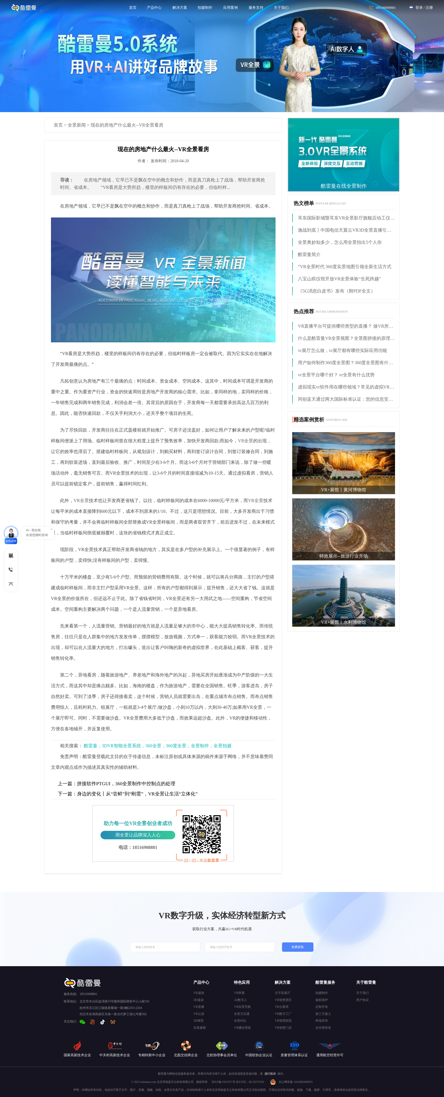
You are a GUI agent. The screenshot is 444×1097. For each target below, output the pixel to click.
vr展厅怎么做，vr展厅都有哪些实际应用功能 (342, 350)
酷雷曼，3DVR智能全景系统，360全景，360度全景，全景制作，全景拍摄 (158, 745)
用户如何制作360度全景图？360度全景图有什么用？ (346, 362)
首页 (58, 125)
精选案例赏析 (309, 419)
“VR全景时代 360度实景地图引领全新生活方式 (344, 266)
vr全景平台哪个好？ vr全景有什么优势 (336, 374)
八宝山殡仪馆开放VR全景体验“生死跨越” (339, 278)
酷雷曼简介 (309, 254)
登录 (419, 7)
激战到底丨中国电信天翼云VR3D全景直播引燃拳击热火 (346, 230)
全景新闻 (77, 125)
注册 (429, 7)
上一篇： (67, 783)
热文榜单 (304, 203)
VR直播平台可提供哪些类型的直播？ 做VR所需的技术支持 (346, 326)
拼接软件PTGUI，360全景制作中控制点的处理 (117, 783)
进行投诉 (270, 1073)
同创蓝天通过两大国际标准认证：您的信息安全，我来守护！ (346, 399)
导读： (67, 180)
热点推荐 (304, 311)
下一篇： (67, 794)
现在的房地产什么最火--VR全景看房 (127, 125)
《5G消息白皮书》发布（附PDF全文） (336, 291)
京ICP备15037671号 (224, 1081)
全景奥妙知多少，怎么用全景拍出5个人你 (340, 242)
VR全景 (245, 440)
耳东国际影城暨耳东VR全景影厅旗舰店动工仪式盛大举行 (346, 217)
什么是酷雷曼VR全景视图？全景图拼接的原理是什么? (346, 338)
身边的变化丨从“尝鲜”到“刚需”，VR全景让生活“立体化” (128, 794)
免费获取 (297, 947)
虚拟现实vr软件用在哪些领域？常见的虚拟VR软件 (346, 387)
